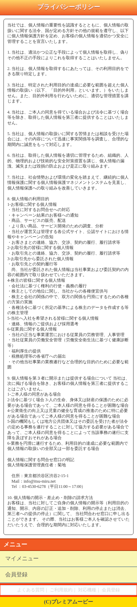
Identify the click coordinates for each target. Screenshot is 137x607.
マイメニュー (22, 558)
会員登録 (16, 574)
